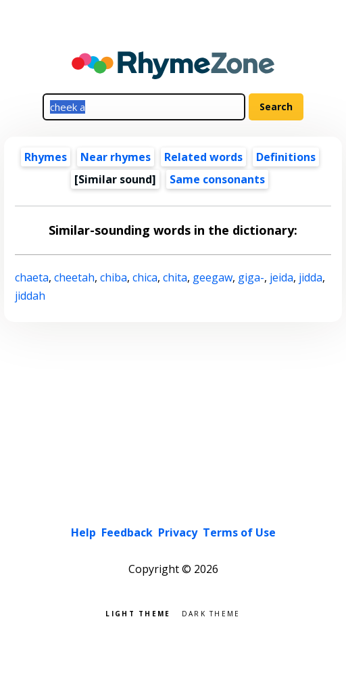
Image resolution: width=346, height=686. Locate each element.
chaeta (32, 277)
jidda (310, 277)
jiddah (30, 295)
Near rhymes (115, 157)
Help (83, 532)
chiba (113, 277)
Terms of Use (239, 532)
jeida (281, 277)
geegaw (212, 277)
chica (144, 277)
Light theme (137, 612)
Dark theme (211, 612)
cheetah (74, 277)
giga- (251, 277)
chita (175, 277)
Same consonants (217, 179)
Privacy (177, 532)
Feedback (127, 532)
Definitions (286, 157)
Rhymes (45, 157)
